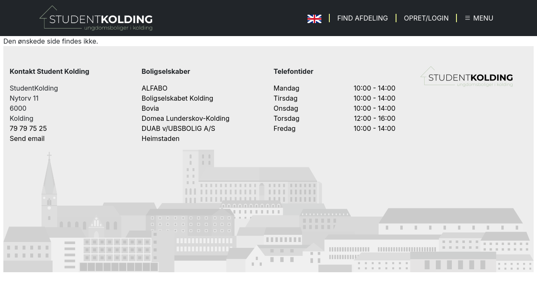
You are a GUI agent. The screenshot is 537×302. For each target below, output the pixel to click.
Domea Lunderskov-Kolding (186, 118)
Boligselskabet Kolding (178, 98)
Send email (27, 138)
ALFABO (155, 88)
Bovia (150, 108)
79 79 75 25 (28, 128)
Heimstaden (161, 138)
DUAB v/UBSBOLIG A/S (179, 128)
